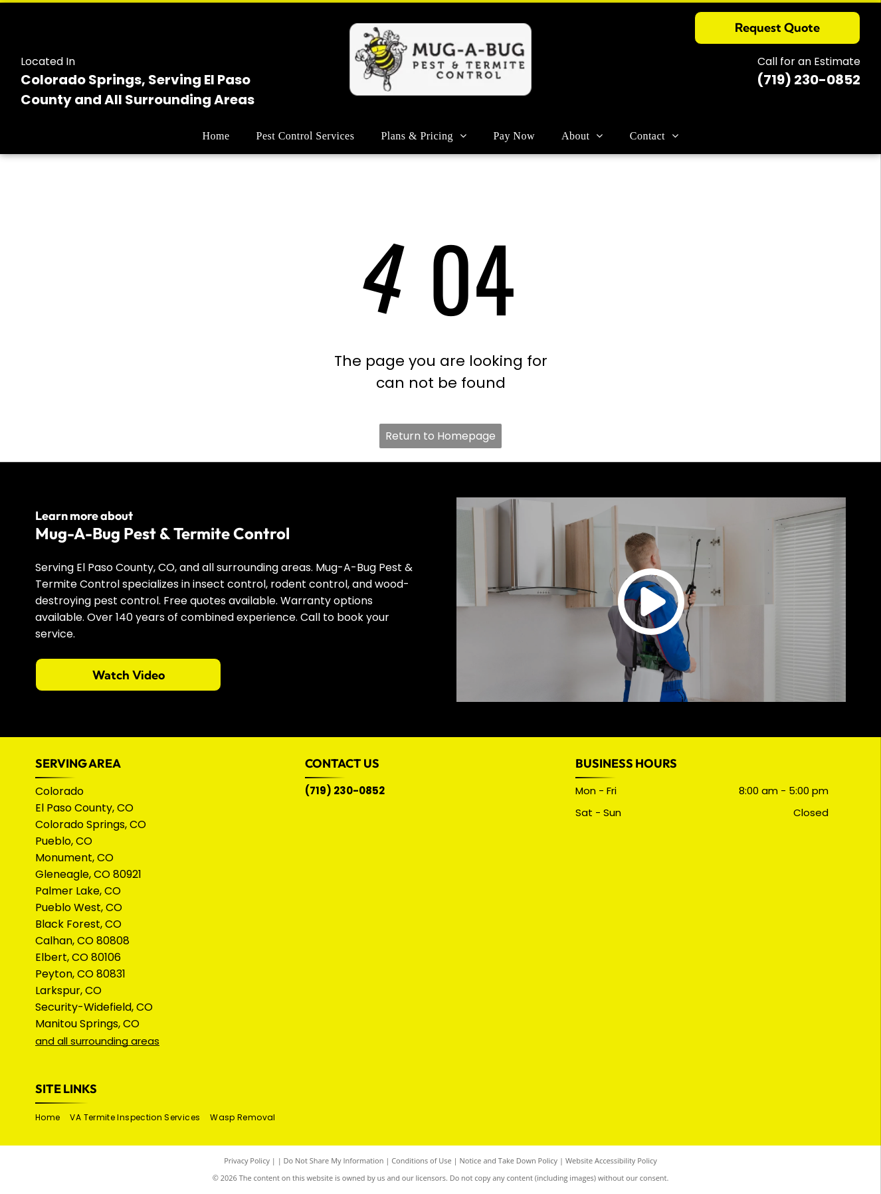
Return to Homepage (440, 436)
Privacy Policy (247, 1160)
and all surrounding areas (97, 1041)
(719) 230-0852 (808, 79)
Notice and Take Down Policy (509, 1160)
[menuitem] (216, 136)
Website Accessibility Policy (611, 1160)
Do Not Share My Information (334, 1160)
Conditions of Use (421, 1160)
